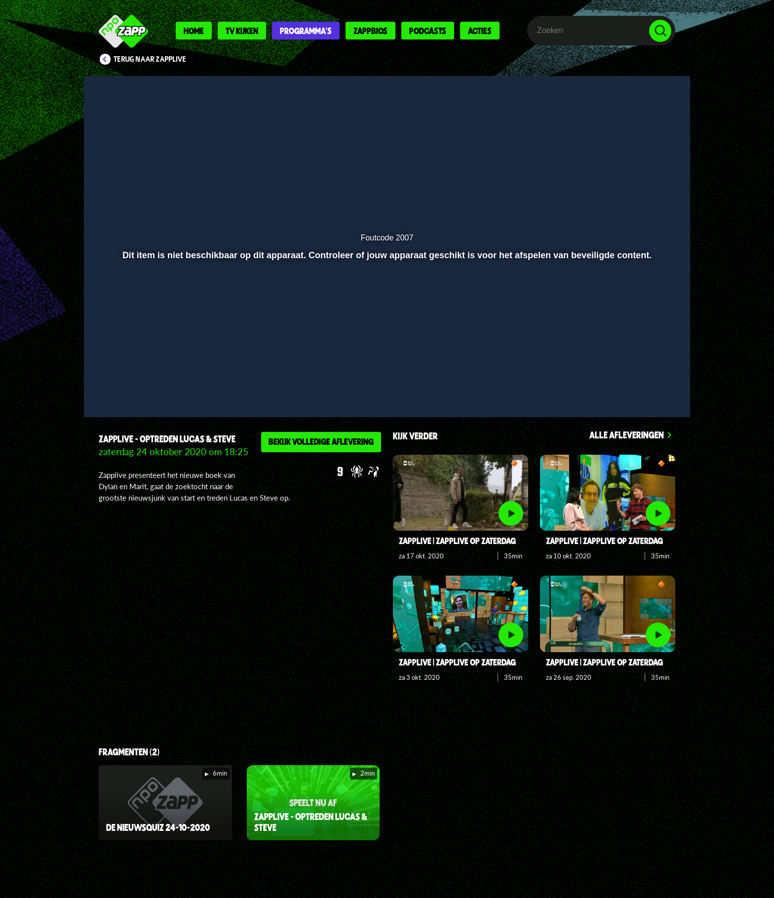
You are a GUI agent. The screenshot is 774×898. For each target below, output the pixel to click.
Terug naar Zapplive (150, 59)
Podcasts (427, 31)
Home (194, 31)
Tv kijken (242, 31)
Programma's (306, 31)
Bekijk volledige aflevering (321, 441)
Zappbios (370, 31)
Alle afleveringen (626, 434)
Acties (480, 31)
